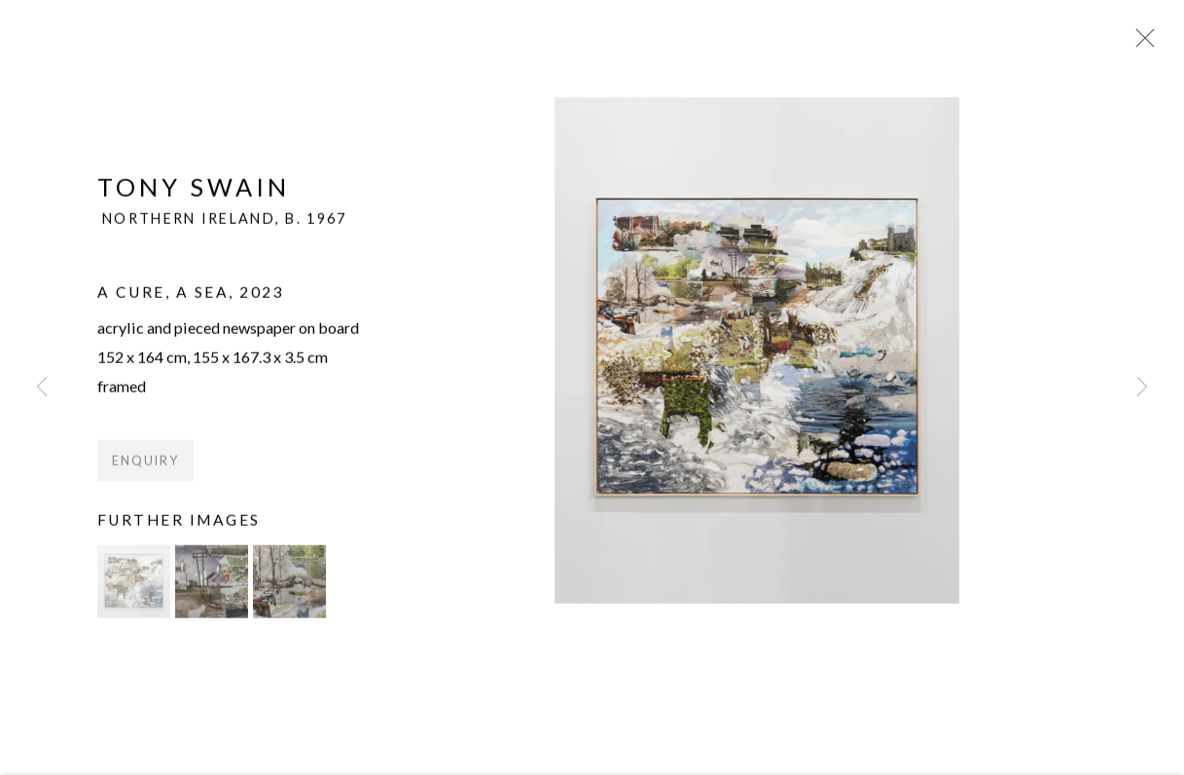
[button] (133, 590)
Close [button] (1141, 43)
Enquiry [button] (145, 468)
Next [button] (1142, 387)
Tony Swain (193, 194)
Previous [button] (42, 387)
